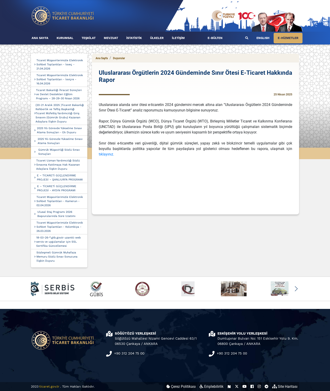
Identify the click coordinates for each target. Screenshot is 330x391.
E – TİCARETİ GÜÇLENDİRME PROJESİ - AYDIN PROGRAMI (56, 188)
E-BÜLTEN (215, 38)
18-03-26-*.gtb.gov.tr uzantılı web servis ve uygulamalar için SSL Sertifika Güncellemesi (58, 241)
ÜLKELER (157, 38)
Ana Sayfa (102, 58)
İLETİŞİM (178, 38)
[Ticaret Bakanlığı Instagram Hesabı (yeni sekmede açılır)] (259, 386)
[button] (296, 289)
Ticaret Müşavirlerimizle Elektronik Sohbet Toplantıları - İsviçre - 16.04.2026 (59, 79)
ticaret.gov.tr (49, 386)
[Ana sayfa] (63, 15)
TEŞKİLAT (89, 38)
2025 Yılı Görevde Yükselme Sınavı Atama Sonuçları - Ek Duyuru (59, 130)
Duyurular (119, 58)
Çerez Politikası (181, 386)
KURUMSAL (65, 38)
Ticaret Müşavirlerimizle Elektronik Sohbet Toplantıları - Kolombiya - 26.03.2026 (59, 227)
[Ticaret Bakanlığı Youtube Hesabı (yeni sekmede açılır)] (244, 386)
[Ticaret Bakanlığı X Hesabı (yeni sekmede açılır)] (236, 386)
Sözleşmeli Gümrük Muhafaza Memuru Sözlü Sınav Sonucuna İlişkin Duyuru (56, 256)
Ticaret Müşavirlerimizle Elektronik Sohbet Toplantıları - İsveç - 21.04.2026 (59, 64)
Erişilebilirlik (211, 386)
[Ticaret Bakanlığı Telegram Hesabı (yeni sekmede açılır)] (266, 386)
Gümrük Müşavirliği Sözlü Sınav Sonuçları (59, 151)
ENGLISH (263, 38)
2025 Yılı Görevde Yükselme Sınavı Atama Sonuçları (60, 141)
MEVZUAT (111, 38)
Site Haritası (284, 386)
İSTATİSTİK (134, 38)
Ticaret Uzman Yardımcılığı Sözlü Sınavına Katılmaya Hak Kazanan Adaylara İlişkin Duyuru (58, 164)
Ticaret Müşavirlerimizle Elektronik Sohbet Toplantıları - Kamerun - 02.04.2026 (59, 201)
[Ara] (246, 38)
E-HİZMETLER (288, 38)
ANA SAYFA (40, 38)
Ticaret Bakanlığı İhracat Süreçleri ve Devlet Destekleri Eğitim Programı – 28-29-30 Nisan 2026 (59, 94)
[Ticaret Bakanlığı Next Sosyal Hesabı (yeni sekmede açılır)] (229, 386)
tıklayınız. (106, 154)
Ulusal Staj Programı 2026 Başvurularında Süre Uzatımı (56, 214)
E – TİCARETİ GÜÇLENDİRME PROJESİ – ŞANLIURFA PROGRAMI (60, 177)
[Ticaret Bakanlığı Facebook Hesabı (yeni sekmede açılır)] (252, 386)
